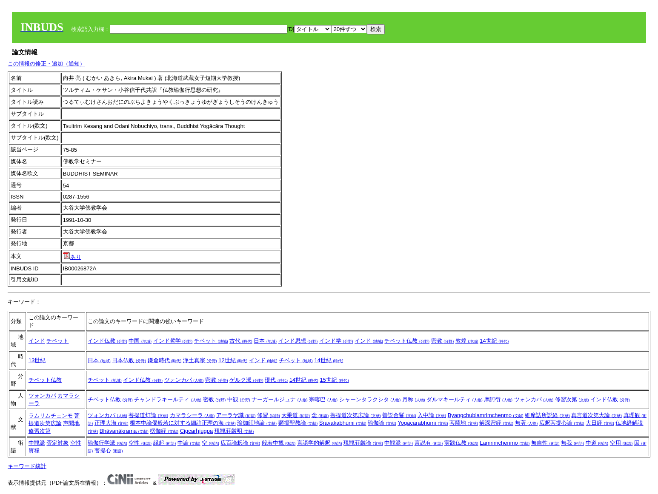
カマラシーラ (192, 415)
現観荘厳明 (234, 431)
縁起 (164, 443)
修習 (268, 415)
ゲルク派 (246, 380)
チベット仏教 (406, 341)
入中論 (432, 415)
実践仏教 (461, 443)
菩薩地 (463, 423)
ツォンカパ (184, 380)
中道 (597, 443)
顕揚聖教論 (298, 423)
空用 (621, 443)
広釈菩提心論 (561, 423)
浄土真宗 (200, 360)
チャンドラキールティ (167, 399)
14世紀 (494, 341)
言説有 (429, 443)
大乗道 (295, 415)
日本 (265, 341)
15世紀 (334, 380)
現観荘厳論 (363, 443)
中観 (238, 399)
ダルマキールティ (454, 399)
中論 (188, 443)
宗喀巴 (323, 399)
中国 (140, 341)
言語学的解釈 (319, 443)
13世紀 (37, 360)
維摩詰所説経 (547, 415)
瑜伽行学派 (107, 443)
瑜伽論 (382, 423)
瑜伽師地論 (257, 423)
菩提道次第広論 (355, 415)
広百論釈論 (240, 443)
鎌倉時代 (165, 360)
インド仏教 (107, 341)
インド (37, 341)
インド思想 (298, 341)
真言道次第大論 (596, 415)
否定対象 (57, 443)
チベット (57, 341)
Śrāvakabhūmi (342, 423)
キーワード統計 (27, 466)
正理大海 (111, 423)
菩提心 (108, 450)
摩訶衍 (498, 399)
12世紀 (232, 360)
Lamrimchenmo (504, 443)
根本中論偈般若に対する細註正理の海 (183, 423)
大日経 (600, 423)
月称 (413, 399)
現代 (276, 380)
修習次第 (572, 399)
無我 (572, 443)
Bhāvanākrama (124, 431)
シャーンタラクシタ (370, 399)
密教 (442, 341)
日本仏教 (129, 360)
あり (72, 257)
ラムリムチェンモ (51, 415)
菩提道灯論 (148, 415)
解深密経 (496, 423)
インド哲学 (173, 341)
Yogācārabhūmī (423, 423)
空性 (75, 443)
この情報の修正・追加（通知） (46, 63)
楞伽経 (164, 431)
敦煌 (466, 341)
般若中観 (279, 443)
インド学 (336, 341)
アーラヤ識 (236, 415)
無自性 (545, 443)
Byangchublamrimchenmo (486, 415)
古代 (240, 341)
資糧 (34, 450)
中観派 (37, 443)
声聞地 (71, 423)
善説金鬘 (399, 415)
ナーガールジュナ (280, 399)
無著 (526, 423)
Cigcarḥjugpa (196, 431)
